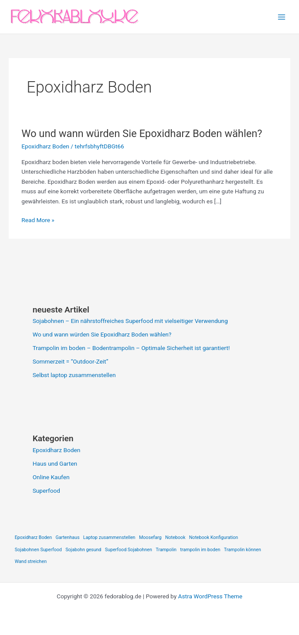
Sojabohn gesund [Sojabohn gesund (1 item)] (83, 550)
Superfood (46, 490)
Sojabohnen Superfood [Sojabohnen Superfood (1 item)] (38, 550)
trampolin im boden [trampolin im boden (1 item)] (200, 550)
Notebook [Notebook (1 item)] (175, 537)
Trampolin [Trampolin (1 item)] (166, 550)
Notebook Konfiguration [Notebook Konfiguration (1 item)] (213, 537)
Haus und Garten (55, 463)
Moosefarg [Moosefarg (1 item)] (150, 537)
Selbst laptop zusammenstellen (74, 374)
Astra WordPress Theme (210, 596)
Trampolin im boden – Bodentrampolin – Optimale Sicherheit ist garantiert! (131, 347)
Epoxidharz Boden (45, 146)
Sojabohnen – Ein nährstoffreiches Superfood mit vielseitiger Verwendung (130, 320)
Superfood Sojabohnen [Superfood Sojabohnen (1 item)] (128, 550)
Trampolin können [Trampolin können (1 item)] (242, 550)
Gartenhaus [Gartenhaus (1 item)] (67, 537)
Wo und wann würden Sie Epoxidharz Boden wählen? (141, 133)
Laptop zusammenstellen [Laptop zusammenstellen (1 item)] (109, 537)
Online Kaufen (51, 477)
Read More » (37, 220)
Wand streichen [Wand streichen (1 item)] (31, 561)
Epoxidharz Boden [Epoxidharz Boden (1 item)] (33, 537)
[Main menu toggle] (282, 17)
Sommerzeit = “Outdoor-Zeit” (71, 361)
